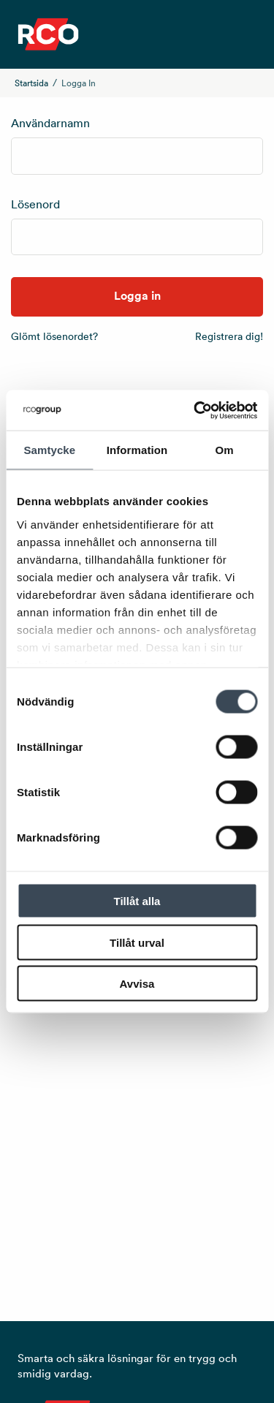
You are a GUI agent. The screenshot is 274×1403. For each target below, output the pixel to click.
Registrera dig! (229, 336)
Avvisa (137, 983)
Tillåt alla (137, 901)
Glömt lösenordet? (54, 336)
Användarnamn (50, 123)
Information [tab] (137, 450)
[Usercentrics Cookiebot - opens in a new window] (195, 410)
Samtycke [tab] (49, 450)
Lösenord (35, 204)
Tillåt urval (137, 942)
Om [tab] (225, 450)
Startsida (31, 83)
